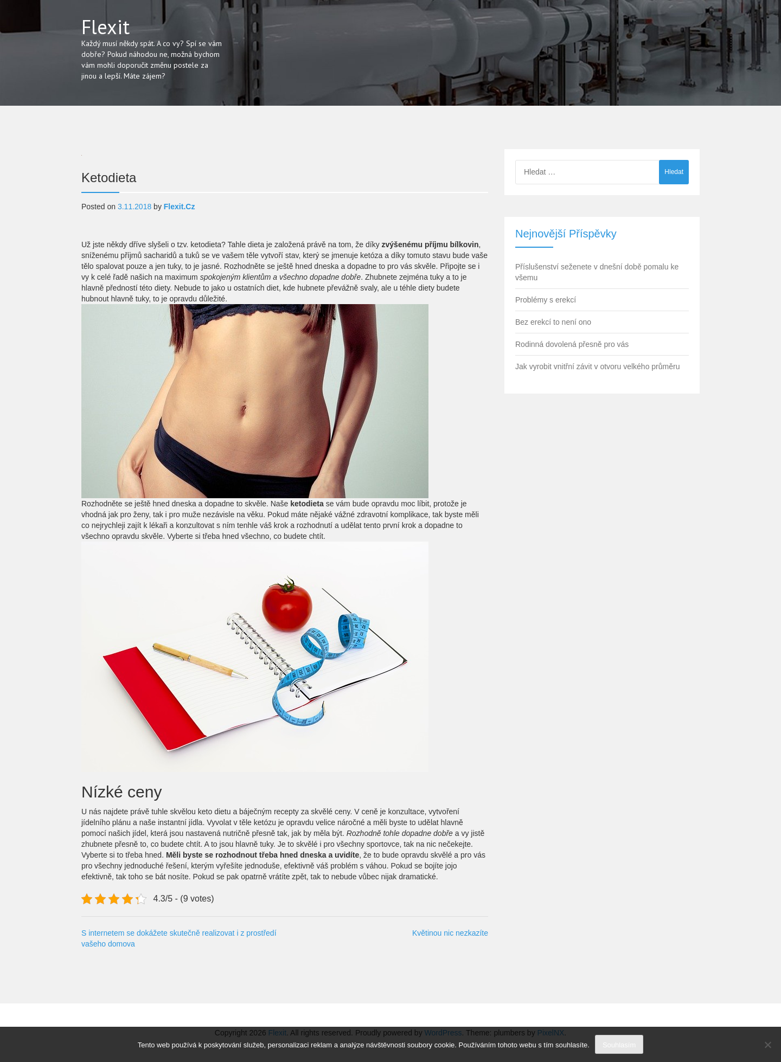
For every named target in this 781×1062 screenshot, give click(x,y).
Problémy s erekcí (545, 299)
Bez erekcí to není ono (553, 322)
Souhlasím (619, 1045)
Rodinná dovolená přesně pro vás (572, 344)
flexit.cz (179, 206)
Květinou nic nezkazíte (450, 933)
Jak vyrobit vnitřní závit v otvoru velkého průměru (597, 366)
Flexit (105, 27)
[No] (767, 1044)
